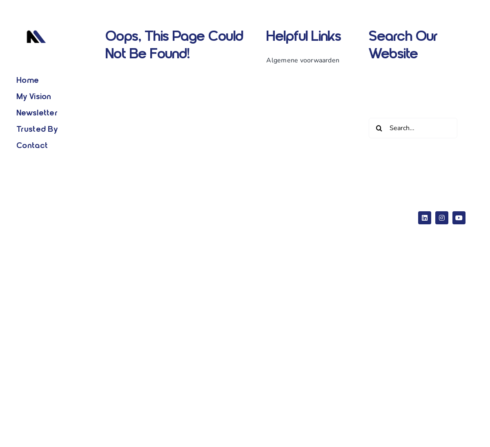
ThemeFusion (153, 224)
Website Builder (193, 211)
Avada (151, 211)
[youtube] (459, 217)
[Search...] (413, 128)
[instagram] (441, 217)
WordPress (240, 211)
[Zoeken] (379, 128)
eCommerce (283, 211)
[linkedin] (424, 217)
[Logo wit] (36, 28)
